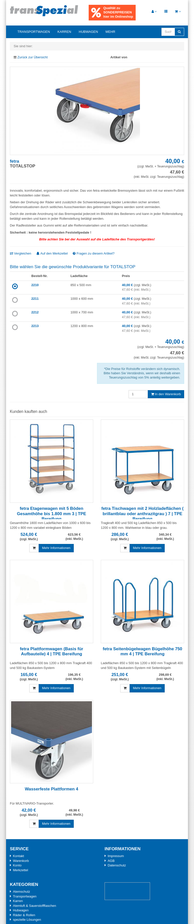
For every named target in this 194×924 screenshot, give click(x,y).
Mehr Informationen (56, 548)
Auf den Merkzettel (52, 253)
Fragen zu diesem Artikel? (93, 253)
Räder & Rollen (24, 915)
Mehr (110, 32)
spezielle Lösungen (27, 920)
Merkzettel (20, 870)
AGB (111, 861)
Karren (64, 32)
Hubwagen (88, 32)
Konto (17, 865)
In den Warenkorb (166, 394)
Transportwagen (33, 32)
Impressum (116, 856)
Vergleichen (20, 253)
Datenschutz (117, 865)
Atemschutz (21, 891)
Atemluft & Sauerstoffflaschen (34, 906)
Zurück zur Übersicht (32, 57)
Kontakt (18, 856)
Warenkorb (21, 861)
